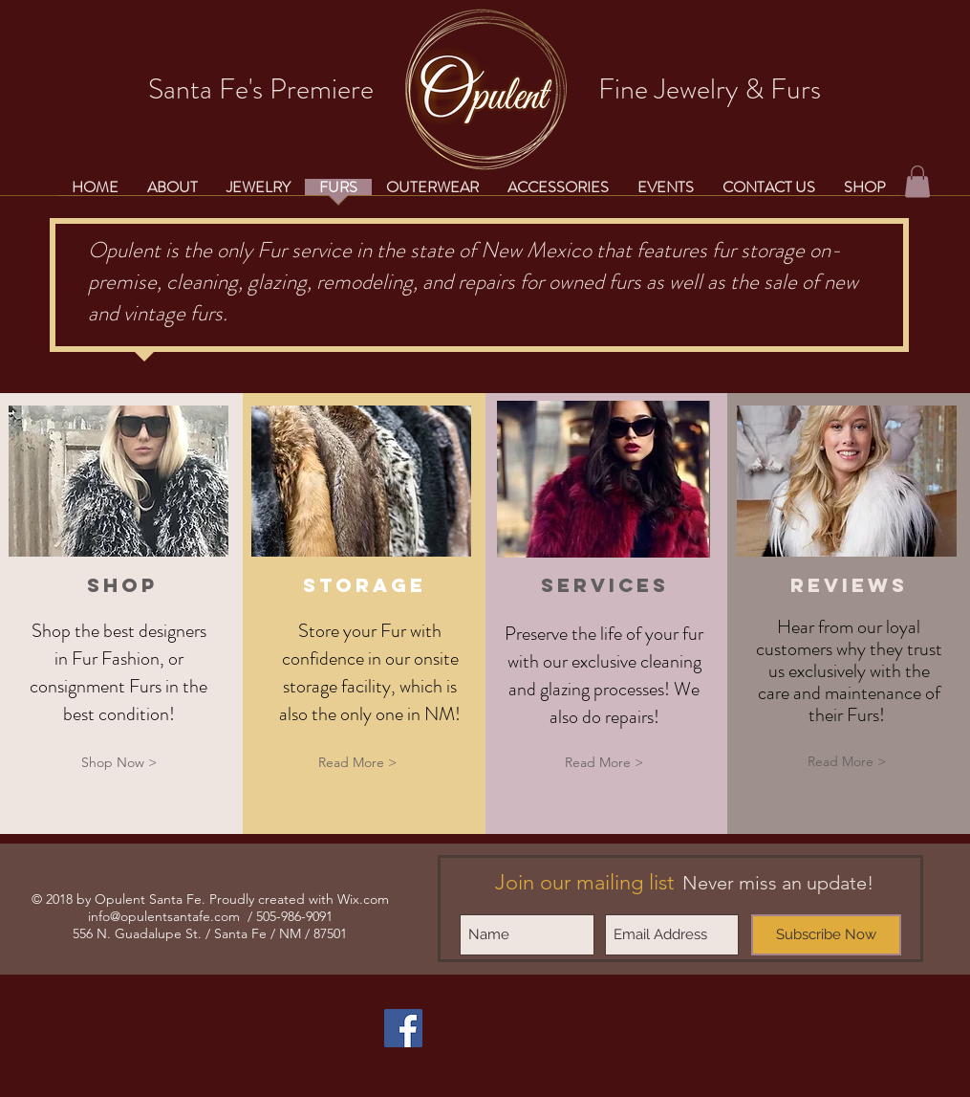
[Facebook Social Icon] (403, 1028)
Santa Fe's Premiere (261, 89)
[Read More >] (357, 762)
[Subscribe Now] (826, 934)
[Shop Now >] (118, 762)
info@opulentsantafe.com (164, 916)
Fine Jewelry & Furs (709, 89)
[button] (917, 181)
